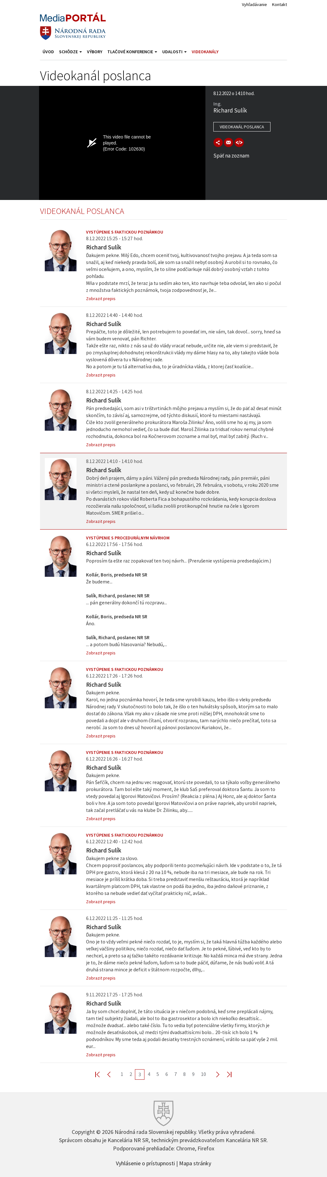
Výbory (94, 52)
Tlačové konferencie (132, 52)
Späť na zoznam (231, 155)
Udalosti (174, 52)
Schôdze (70, 52)
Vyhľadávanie (254, 4)
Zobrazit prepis (101, 298)
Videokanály (205, 52)
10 (203, 1074)
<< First (101, 1074)
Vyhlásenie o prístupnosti (145, 1163)
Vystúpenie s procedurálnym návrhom (128, 538)
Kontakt (279, 4)
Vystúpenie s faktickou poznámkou (124, 232)
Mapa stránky (195, 1163)
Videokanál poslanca (242, 127)
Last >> (225, 1074)
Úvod (48, 52)
